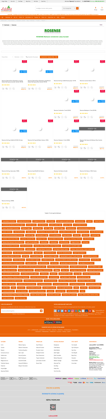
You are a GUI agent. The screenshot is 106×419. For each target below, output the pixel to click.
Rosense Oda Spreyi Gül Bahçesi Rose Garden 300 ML (91, 141)
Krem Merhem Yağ (83, 277)
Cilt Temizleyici (84, 260)
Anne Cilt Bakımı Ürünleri (10, 246)
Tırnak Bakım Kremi (80, 225)
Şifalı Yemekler (57, 355)
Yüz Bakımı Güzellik (49, 287)
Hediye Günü (7, 260)
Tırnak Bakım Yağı (36, 256)
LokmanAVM (53, 416)
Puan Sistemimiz (40, 355)
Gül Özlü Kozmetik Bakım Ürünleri (13, 235)
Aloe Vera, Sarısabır (54, 294)
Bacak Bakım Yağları (65, 274)
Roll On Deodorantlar (64, 253)
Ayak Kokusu (67, 235)
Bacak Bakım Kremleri (55, 239)
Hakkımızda (4, 20)
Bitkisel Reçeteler (58, 358)
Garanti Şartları (22, 355)
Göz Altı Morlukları (96, 232)
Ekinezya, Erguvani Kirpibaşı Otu (57, 267)
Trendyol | (60, 330)
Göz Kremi (54, 263)
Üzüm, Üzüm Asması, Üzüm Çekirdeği (83, 249)
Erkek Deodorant (83, 232)
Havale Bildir (75, 360)
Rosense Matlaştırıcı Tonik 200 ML (88, 110)
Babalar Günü (41, 239)
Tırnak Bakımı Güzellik (93, 284)
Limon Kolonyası (21, 291)
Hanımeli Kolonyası (50, 280)
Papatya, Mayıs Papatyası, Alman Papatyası (47, 246)
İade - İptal (21, 352)
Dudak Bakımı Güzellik (44, 249)
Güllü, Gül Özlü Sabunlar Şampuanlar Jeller (32, 267)
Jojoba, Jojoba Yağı (55, 225)
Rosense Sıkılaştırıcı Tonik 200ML (62, 140)
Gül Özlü (83, 287)
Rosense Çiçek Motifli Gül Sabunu (36, 171)
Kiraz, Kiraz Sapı (21, 298)
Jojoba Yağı (67, 225)
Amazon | (54, 330)
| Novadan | (38, 331)
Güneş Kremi (30, 249)
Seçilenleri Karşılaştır (33, 57)
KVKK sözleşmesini (7, 314)
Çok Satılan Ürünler (41, 360)
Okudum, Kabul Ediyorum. (13, 314)
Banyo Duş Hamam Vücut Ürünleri (13, 242)
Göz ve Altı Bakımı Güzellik (10, 274)
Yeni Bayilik (74, 352)
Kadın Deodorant (26, 246)
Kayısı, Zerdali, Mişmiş (38, 294)
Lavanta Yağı (95, 235)
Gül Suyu (85, 242)
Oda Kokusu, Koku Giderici (67, 280)
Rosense (13, 25)
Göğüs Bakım (31, 232)
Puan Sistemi (11, 20)
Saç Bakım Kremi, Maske (67, 232)
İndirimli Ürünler (40, 347)
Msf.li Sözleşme (22, 358)
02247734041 (87, 1)
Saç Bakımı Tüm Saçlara (78, 270)
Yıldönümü (44, 274)
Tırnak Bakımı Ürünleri (60, 284)
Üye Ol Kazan (39, 345)
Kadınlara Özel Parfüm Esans (26, 284)
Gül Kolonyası (54, 277)
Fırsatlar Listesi (39, 350)
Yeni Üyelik (74, 345)
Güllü (76, 287)
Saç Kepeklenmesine (44, 284)
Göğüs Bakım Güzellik (9, 270)
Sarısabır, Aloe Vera (8, 284)
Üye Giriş (43, 1)
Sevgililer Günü (31, 263)
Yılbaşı (57, 270)
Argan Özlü (38, 253)
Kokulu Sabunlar (19, 260)
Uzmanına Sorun (5, 352)
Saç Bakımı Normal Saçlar (78, 267)
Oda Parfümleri (19, 232)
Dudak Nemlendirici (24, 221)
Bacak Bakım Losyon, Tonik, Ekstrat (71, 256)
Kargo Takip (4, 1)
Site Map (56, 366)
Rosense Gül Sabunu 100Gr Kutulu (88, 171)
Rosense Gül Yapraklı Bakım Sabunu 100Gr (38, 140)
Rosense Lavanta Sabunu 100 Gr (88, 80)
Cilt (14, 17)
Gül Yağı (25, 256)
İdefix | (69, 331)
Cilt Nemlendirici (50, 253)
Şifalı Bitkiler (57, 350)
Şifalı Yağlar (57, 352)
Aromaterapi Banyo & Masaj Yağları (13, 225)
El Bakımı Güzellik (48, 260)
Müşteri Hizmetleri (23, 366)
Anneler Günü (31, 225)
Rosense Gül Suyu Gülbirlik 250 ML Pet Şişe (12, 140)
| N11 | (29, 330)
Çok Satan (28, 17)
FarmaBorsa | (46, 331)
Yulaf (82, 291)
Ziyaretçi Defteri (5, 371)
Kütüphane (56, 345)
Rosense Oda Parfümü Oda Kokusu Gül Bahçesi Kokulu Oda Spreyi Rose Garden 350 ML (39, 81)
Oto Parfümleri (88, 239)
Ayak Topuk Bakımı (79, 253)
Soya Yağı (77, 274)
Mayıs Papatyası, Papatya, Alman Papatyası (15, 277)
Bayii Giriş (74, 355)
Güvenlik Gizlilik (22, 360)
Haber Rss (56, 368)
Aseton (89, 221)
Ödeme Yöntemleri (23, 347)
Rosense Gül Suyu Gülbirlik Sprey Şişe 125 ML (65, 80)
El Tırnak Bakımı (55, 235)
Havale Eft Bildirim (23, 363)
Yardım (38, 20)
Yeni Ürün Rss (57, 371)
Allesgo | (59, 331)
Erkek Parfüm (99, 221)
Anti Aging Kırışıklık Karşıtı (65, 221)
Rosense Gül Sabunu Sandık (60, 171)
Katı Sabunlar (43, 225)
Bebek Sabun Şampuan (95, 270)
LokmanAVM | (35, 330)
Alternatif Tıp (57, 363)
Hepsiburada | (68, 330)
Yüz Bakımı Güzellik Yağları (30, 274)
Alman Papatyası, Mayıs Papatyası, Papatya (15, 294)
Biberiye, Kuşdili (94, 287)
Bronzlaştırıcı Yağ (42, 235)
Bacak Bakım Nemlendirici (68, 263)
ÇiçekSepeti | (43, 330)
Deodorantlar (80, 221)
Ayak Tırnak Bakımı (31, 242)
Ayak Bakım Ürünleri (9, 221)
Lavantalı (50, 291)
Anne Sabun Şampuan (9, 267)
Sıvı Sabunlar (7, 253)
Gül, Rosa (6, 287)
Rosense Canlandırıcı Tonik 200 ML (62, 110)
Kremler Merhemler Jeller (91, 274)
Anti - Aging (48, 228)
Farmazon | (53, 331)
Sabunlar (76, 235)
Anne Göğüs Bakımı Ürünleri (11, 256)
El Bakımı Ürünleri (39, 221)
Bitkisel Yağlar (26, 228)
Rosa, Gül (65, 270)
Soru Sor (13, 1)
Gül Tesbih (51, 221)
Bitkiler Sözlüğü (57, 360)
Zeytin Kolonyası (8, 298)
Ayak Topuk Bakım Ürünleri (11, 228)
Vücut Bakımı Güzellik (34, 287)
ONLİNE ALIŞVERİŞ (53, 388)
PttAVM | (49, 330)
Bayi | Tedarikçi (30, 20)
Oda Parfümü (64, 242)
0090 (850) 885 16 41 (94, 355)
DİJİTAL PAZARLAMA (53, 400)
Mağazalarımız (4, 360)
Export (63, 17)
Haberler (3, 366)
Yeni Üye (36, 1)
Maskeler (53, 274)
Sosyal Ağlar (4, 368)
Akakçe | (64, 331)
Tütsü (20, 17)
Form (43, 17)
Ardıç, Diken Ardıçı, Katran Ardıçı (88, 294)
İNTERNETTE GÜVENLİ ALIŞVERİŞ (53, 394)
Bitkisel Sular (38, 228)
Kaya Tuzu (50, 17)
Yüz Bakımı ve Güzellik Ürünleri (12, 280)
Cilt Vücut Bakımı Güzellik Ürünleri (66, 260)
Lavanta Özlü (60, 291)
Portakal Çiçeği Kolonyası (37, 291)
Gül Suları (21, 287)
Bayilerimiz (3, 358)
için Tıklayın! (95, 348)
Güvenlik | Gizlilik (20, 20)
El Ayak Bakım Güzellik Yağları (72, 246)
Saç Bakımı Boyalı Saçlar (61, 249)
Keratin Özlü (96, 260)
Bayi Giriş (28, 1)
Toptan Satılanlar (40, 358)
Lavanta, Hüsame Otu (27, 239)
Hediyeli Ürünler (40, 352)
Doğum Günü (75, 242)
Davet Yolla (39, 363)
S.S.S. (2, 345)
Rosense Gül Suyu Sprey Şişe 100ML (10, 171)
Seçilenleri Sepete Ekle (49, 57)
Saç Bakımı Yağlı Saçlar (68, 277)
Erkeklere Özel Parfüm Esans (33, 280)
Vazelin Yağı (29, 235)
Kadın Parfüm (7, 232)
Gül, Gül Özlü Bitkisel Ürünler (22, 253)
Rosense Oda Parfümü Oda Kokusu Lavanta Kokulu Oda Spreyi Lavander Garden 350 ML (12, 81)
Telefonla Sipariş (5, 363)
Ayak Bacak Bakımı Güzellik (86, 228)
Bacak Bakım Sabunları (25, 270)
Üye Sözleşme (75, 347)
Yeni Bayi (20, 1)
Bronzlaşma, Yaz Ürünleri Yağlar (47, 232)
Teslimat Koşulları (23, 350)
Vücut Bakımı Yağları (51, 256)
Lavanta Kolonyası (8, 291)
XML (58, 17)
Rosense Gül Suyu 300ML (8, 200)
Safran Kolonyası (72, 291)
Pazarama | (75, 330)
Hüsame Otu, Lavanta (69, 294)
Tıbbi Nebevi (57, 347)
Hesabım (74, 358)
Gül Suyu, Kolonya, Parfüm (73, 239)
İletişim (43, 20)
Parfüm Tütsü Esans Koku (10, 239)
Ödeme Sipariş (22, 345)
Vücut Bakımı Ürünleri (90, 256)
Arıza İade (74, 363)
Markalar (8, 17)
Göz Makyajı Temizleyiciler (43, 270)
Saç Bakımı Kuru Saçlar (86, 263)
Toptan (36, 17)
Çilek (13, 287)
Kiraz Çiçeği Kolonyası (64, 287)
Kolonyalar (44, 242)
